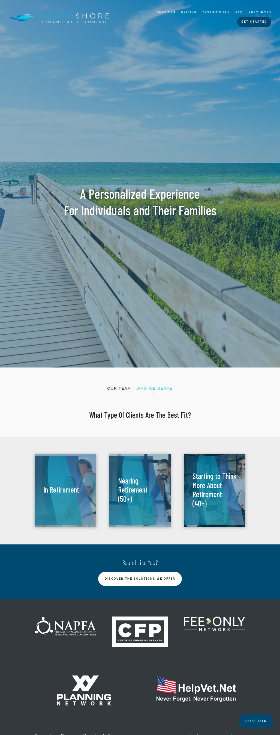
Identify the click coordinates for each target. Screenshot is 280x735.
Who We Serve (155, 388)
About (145, 12)
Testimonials (216, 12)
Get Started (254, 21)
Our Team (119, 388)
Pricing (189, 12)
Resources (259, 12)
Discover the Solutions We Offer (140, 578)
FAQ (239, 12)
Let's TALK (256, 721)
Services (166, 12)
